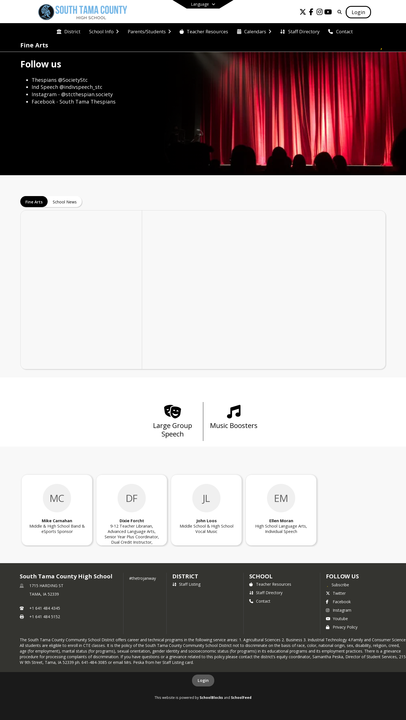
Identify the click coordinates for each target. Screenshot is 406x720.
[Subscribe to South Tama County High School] (337, 584)
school (261, 576)
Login (203, 680)
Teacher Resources (270, 584)
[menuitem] (68, 31)
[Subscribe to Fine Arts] (381, 45)
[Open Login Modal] (358, 12)
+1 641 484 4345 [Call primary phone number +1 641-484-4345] (44, 608)
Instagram (338, 610)
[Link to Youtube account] (328, 13)
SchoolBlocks (211, 697)
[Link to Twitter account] (303, 13)
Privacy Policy (342, 627)
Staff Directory (266, 592)
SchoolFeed (241, 697)
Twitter (336, 593)
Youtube (337, 618)
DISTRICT (185, 576)
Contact (259, 601)
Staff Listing (186, 584)
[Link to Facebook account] (311, 13)
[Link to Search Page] (338, 12)
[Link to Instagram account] (319, 13)
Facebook (338, 601)
